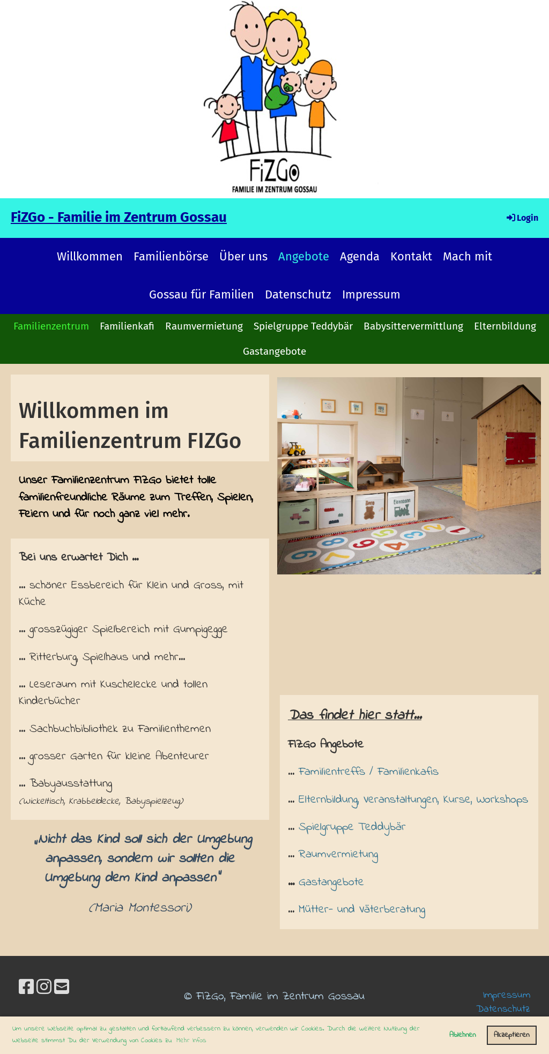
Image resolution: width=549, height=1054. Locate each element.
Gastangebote (274, 351)
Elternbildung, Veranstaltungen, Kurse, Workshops (413, 800)
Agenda (360, 256)
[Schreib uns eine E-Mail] (61, 988)
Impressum (371, 294)
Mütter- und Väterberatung (362, 909)
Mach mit (467, 256)
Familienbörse (171, 256)
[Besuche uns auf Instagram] (43, 988)
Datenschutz (298, 294)
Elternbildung (505, 326)
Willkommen (90, 256)
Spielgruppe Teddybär (303, 326)
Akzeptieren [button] (511, 1035)
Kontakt (411, 256)
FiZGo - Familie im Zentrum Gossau (119, 217)
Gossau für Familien (201, 294)
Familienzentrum (51, 326)
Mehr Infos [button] (191, 1040)
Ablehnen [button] (462, 1035)
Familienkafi (127, 326)
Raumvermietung (204, 326)
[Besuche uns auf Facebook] (26, 988)
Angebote (303, 256)
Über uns (243, 256)
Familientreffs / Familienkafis (369, 772)
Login (521, 218)
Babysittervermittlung (413, 326)
